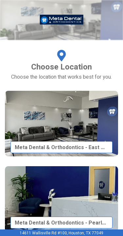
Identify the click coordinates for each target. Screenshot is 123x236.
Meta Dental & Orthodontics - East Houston (64, 147)
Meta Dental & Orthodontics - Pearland (63, 223)
